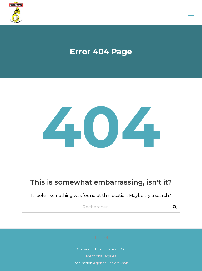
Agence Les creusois (110, 263)
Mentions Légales (101, 256)
